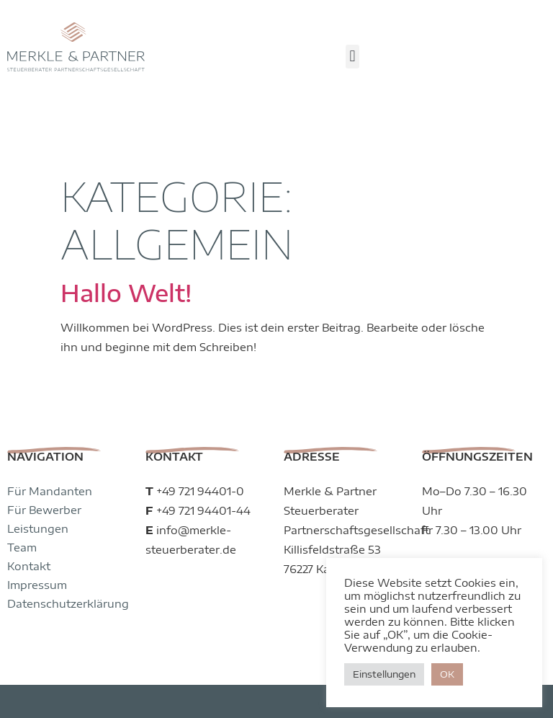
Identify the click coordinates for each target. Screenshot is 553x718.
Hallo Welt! (126, 234)
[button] (352, 56)
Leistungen (37, 470)
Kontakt (28, 507)
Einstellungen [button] (384, 674)
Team (22, 488)
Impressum (37, 526)
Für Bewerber (44, 451)
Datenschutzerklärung (68, 544)
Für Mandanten (49, 432)
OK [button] (447, 674)
